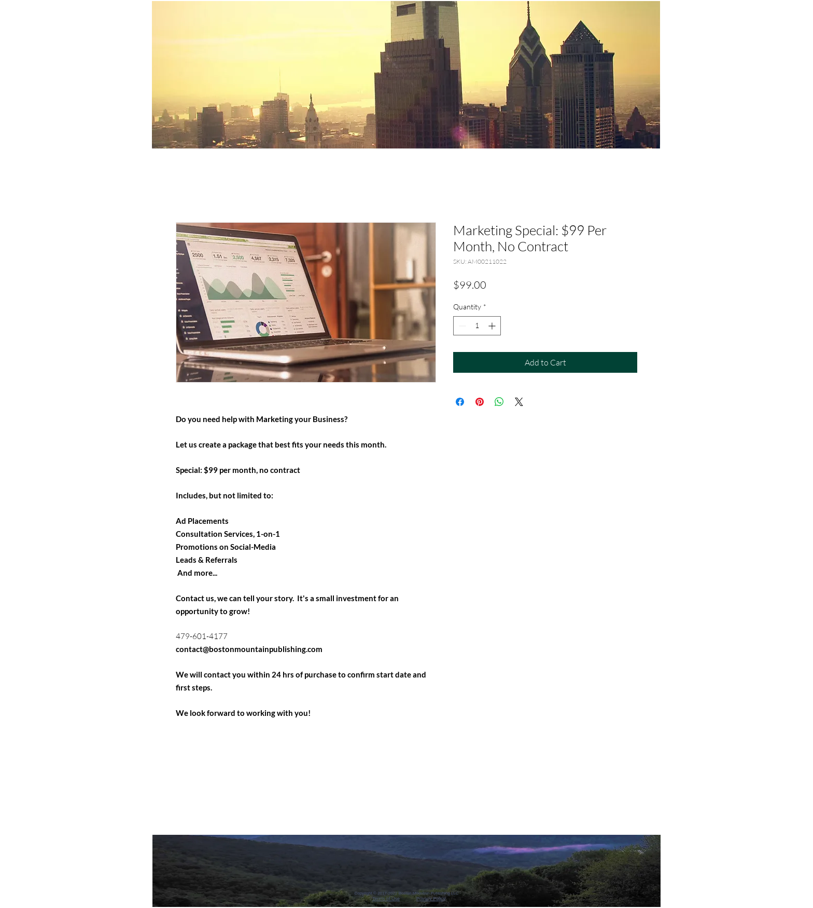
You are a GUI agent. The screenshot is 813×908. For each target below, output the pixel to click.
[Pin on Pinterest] (479, 402)
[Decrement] (461, 326)
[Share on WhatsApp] (499, 402)
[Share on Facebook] (460, 402)
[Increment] (492, 326)
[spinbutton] (477, 326)
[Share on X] (519, 402)
